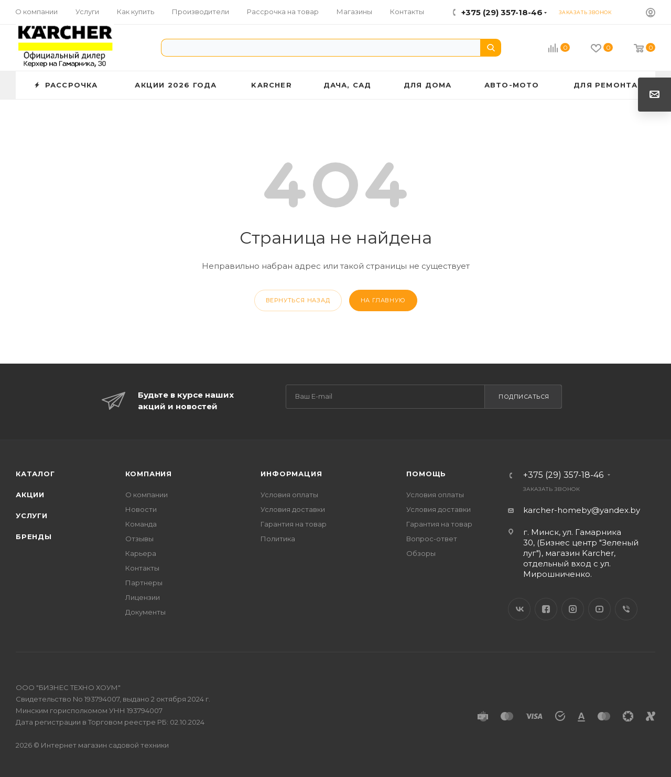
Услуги (32, 515)
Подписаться (524, 396)
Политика (278, 538)
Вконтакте (519, 609)
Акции (30, 494)
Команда (141, 524)
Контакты (142, 568)
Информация (291, 473)
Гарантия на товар (294, 524)
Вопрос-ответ (431, 538)
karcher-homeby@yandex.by (581, 510)
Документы (145, 612)
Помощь (426, 473)
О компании (146, 494)
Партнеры (144, 582)
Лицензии (142, 597)
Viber (626, 609)
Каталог (35, 473)
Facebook (546, 609)
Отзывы (139, 538)
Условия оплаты (289, 494)
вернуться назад (298, 300)
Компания (148, 473)
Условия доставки (293, 509)
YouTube (599, 609)
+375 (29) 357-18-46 (502, 12)
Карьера (140, 553)
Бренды (34, 536)
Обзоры (421, 553)
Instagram (572, 609)
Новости (141, 509)
